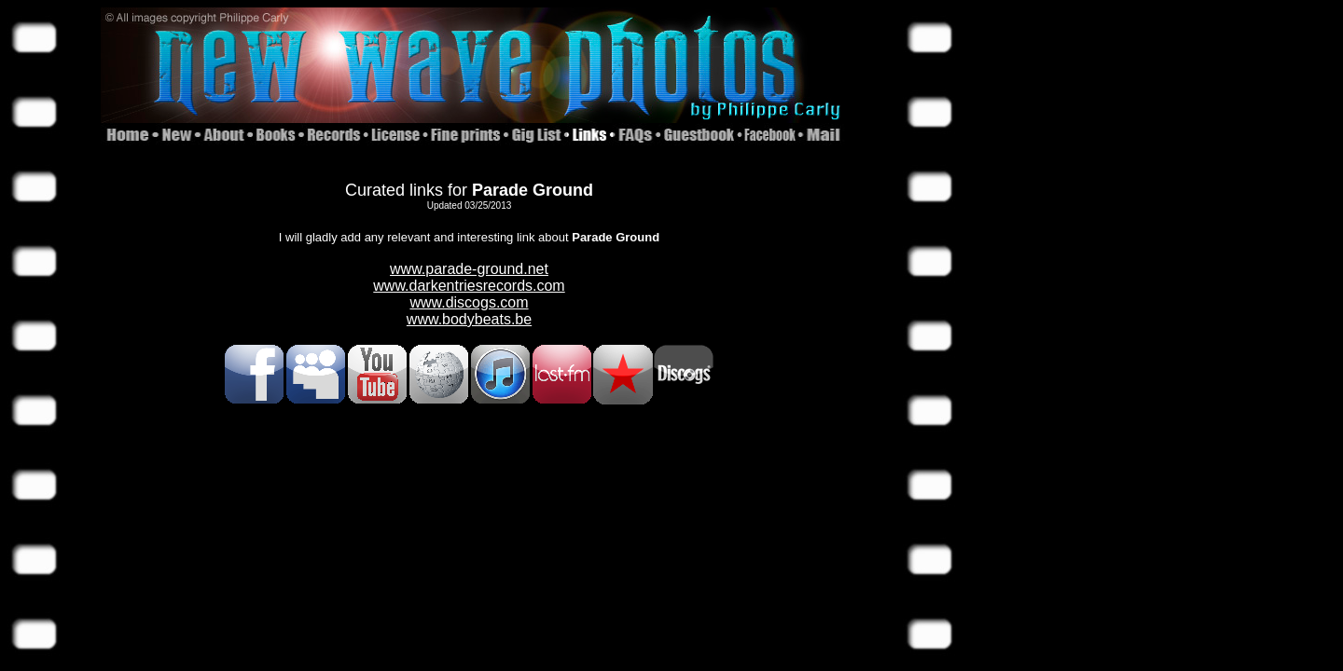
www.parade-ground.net (469, 269)
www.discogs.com (468, 302)
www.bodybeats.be (469, 319)
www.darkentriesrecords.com (468, 286)
